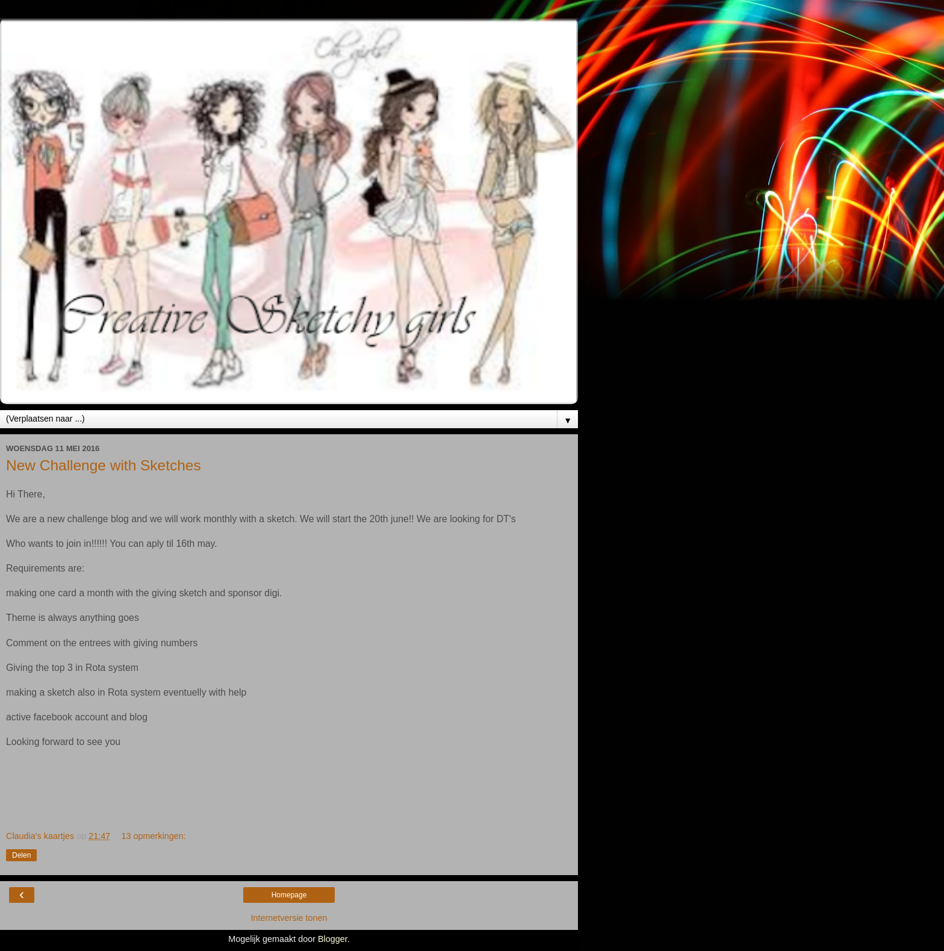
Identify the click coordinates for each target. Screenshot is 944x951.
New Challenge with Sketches (103, 465)
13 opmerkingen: (154, 836)
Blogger (332, 939)
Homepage (289, 895)
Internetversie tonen (288, 918)
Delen (21, 855)
